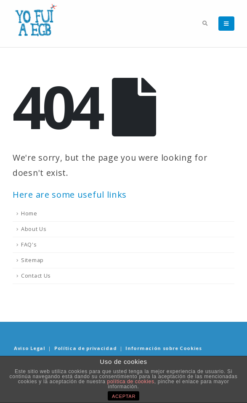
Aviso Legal (29, 348)
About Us (34, 229)
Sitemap (32, 260)
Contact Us (36, 275)
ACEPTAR (123, 396)
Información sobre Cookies (163, 348)
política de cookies (130, 381)
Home (29, 213)
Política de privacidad (85, 348)
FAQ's (29, 244)
